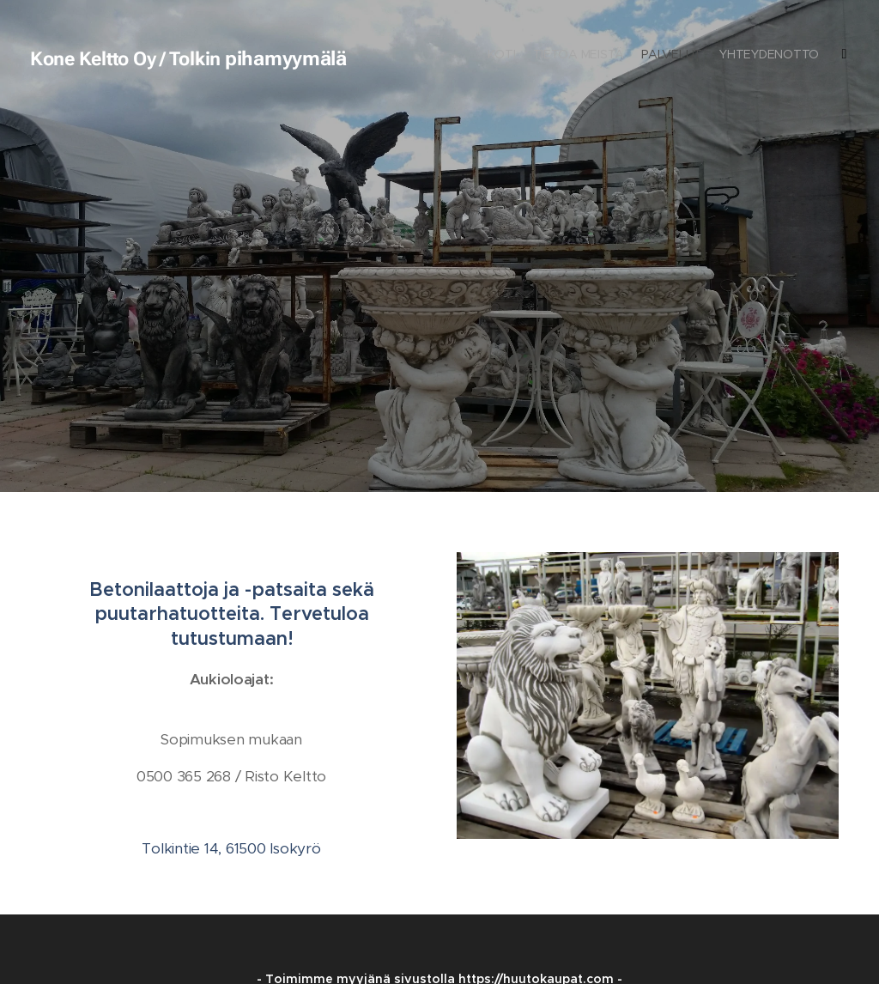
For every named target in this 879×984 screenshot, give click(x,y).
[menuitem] (782, 55)
